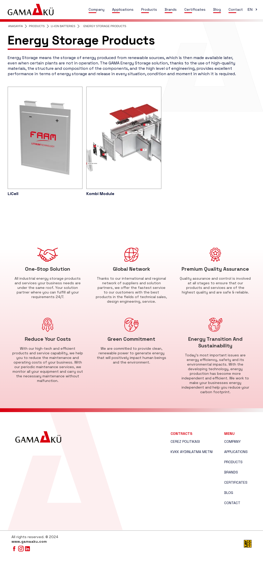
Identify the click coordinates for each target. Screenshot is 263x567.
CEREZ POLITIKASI (185, 441)
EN (253, 9)
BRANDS (231, 472)
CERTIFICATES (235, 482)
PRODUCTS (37, 26)
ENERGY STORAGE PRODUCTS (104, 26)
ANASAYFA (15, 26)
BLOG (228, 492)
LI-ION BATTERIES (63, 26)
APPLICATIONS (236, 451)
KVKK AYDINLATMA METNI (192, 451)
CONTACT (232, 503)
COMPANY (232, 441)
